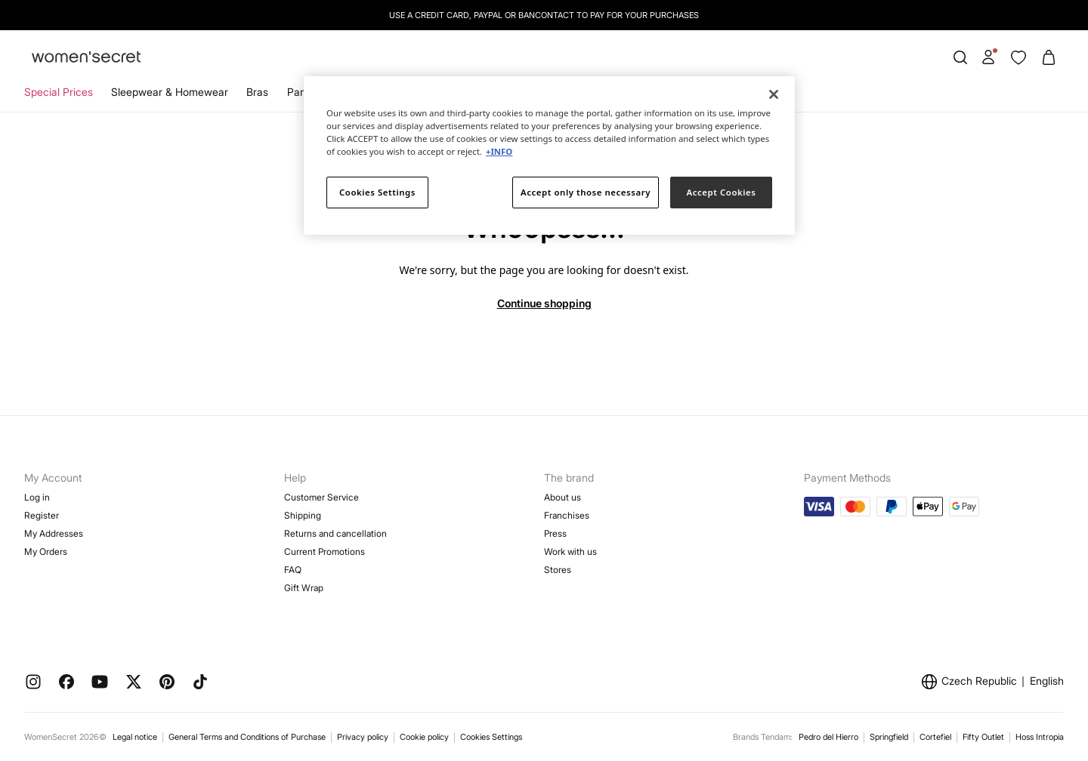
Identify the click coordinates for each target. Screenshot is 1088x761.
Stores (557, 569)
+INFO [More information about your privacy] (499, 151)
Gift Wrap (303, 587)
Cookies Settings (491, 737)
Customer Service (321, 497)
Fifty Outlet (983, 737)
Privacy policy (362, 737)
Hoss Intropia (1039, 737)
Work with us (570, 551)
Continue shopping (544, 303)
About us (562, 497)
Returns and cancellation (335, 533)
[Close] (773, 94)
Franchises (566, 515)
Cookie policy (424, 737)
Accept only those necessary (586, 192)
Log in (37, 497)
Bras (257, 91)
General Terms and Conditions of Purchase (247, 737)
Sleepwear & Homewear (169, 91)
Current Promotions (324, 551)
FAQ (292, 569)
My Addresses (53, 533)
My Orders (45, 551)
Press (555, 533)
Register (41, 515)
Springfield (889, 737)
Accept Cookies (721, 192)
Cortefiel (935, 737)
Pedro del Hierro (828, 737)
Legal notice (135, 737)
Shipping (302, 515)
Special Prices (58, 91)
